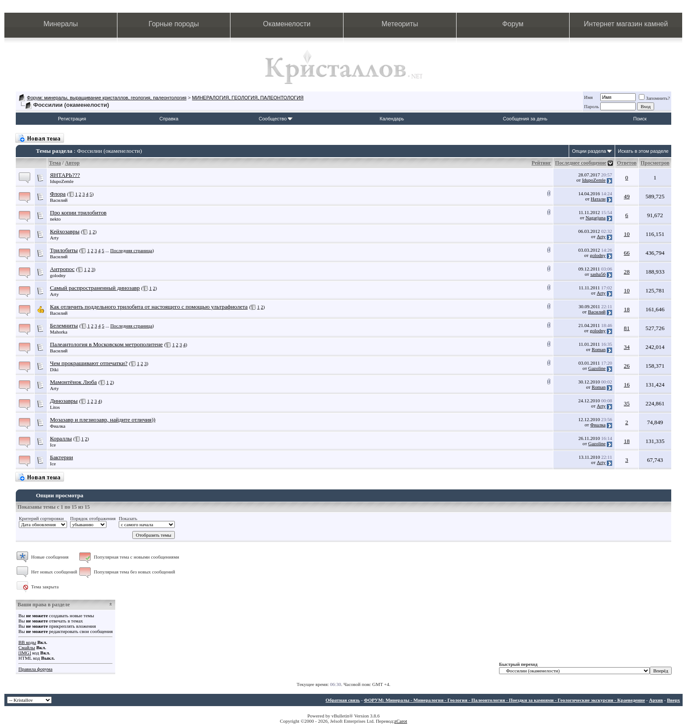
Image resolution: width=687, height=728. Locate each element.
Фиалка (57, 426)
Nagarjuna (595, 217)
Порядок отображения (93, 518)
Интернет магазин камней (626, 24)
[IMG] (24, 652)
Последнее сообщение (580, 163)
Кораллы (61, 438)
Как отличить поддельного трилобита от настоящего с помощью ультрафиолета (149, 306)
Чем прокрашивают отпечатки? (88, 363)
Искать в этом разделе (643, 151)
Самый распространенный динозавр (95, 288)
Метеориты (400, 24)
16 (627, 384)
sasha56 (598, 274)
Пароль (591, 106)
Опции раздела (589, 151)
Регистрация (72, 118)
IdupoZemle (62, 181)
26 (627, 365)
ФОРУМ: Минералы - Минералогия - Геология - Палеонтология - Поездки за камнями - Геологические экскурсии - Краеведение (504, 700)
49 (627, 196)
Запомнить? (654, 98)
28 (627, 271)
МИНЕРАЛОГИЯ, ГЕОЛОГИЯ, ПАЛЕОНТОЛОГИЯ (247, 97)
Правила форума (35, 669)
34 (627, 347)
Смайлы (26, 647)
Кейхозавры (64, 231)
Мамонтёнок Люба (73, 382)
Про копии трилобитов (78, 212)
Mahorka (58, 331)
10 (627, 234)
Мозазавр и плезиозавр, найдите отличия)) (103, 419)
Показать (128, 518)
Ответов (627, 163)
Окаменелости (286, 24)
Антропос (62, 269)
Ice (53, 444)
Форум (513, 24)
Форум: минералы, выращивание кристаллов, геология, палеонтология (106, 97)
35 (627, 403)
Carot (402, 721)
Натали (598, 198)
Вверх (673, 700)
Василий (58, 200)
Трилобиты (64, 250)
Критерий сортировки (41, 518)
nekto (55, 219)
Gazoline (597, 368)
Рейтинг (541, 163)
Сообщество (276, 118)
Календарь (392, 118)
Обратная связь (343, 700)
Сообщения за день (525, 118)
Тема (55, 163)
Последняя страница (131, 250)
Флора (58, 193)
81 (627, 328)
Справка (168, 118)
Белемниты (64, 325)
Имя (588, 97)
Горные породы (174, 24)
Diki (54, 369)
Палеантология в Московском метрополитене (106, 344)
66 (627, 253)
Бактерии (61, 457)
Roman (598, 349)
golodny (598, 255)
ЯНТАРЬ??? (65, 175)
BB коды (27, 642)
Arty (54, 237)
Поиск (639, 118)
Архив (656, 700)
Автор (72, 163)
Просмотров (655, 163)
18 (627, 309)
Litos (55, 407)
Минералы (60, 24)
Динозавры (64, 400)
